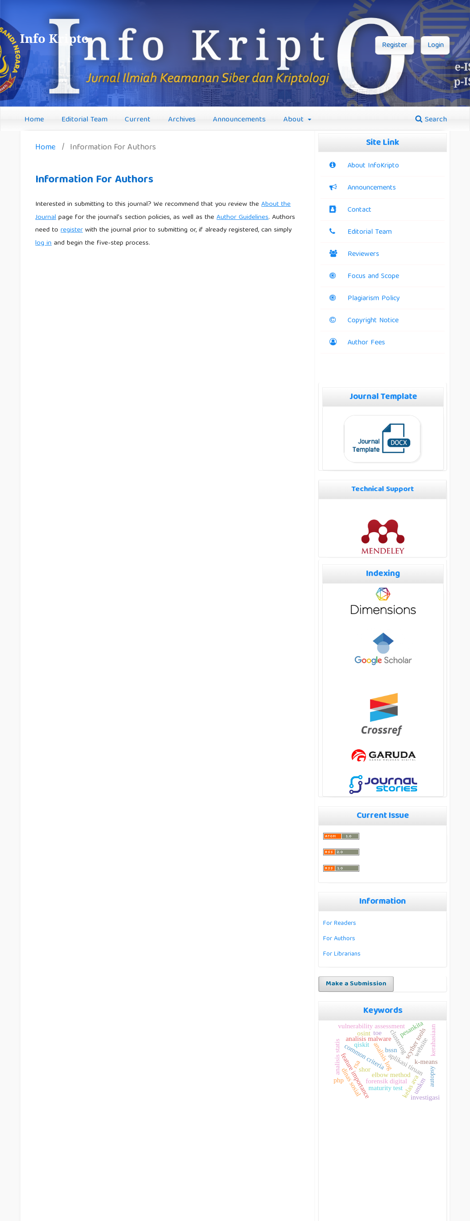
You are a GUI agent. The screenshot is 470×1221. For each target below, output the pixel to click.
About (294, 119)
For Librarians (342, 954)
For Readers (339, 923)
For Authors (339, 938)
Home (34, 119)
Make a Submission (356, 984)
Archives (182, 119)
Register (394, 45)
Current (137, 119)
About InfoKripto (373, 166)
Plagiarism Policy (364, 298)
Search (431, 119)
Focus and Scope (364, 276)
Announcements (239, 119)
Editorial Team (84, 119)
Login (436, 45)
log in (43, 243)
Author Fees (366, 343)
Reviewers (354, 254)
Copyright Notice (373, 321)
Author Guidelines (242, 217)
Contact (359, 210)
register (72, 230)
